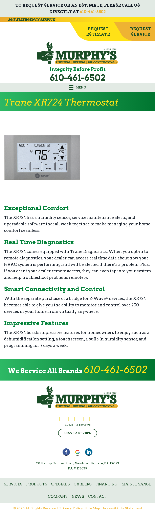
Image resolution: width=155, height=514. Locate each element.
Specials (60, 484)
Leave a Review (78, 433)
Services (13, 484)
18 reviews (82, 424)
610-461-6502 (93, 11)
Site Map (92, 508)
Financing (106, 484)
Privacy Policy (71, 508)
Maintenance (136, 484)
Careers (82, 484)
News (78, 496)
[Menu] (77, 87)
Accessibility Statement (122, 508)
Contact (97, 496)
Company (58, 496)
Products (36, 484)
